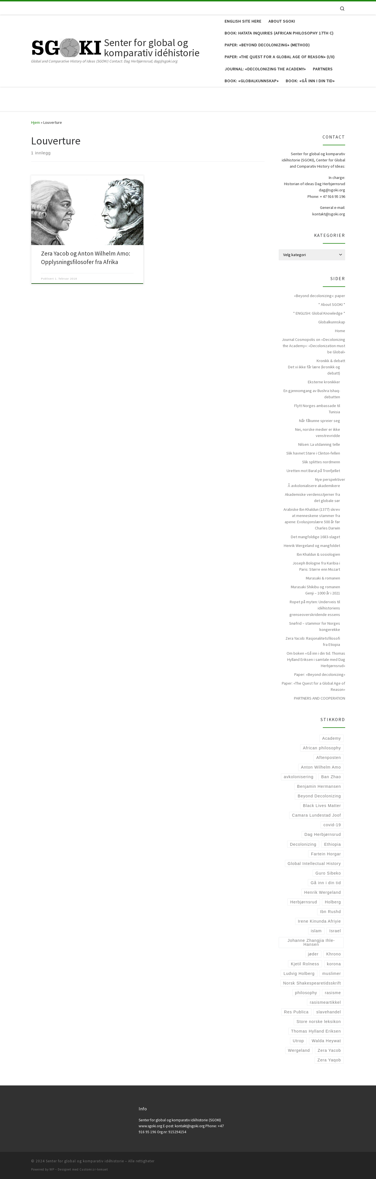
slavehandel (328, 1012)
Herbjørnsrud (303, 902)
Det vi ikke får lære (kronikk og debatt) (314, 370)
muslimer (331, 973)
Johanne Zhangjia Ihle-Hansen (311, 942)
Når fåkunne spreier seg (319, 420)
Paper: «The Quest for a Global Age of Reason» (313, 686)
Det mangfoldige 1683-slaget (315, 536)
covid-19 (332, 825)
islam (316, 931)
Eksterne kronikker (324, 381)
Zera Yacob (329, 1050)
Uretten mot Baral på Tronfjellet (313, 470)
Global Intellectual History (314, 863)
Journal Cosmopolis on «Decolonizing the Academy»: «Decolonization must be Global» (313, 345)
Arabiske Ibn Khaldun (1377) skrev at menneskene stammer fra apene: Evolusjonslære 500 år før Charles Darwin (311, 519)
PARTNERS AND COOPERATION (319, 698)
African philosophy (322, 748)
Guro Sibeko (328, 873)
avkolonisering (298, 777)
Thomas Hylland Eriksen (316, 1031)
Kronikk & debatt (331, 360)
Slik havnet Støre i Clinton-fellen (313, 453)
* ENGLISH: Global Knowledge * (319, 313)
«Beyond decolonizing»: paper (319, 295)
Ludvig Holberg (299, 973)
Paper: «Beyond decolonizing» (319, 674)
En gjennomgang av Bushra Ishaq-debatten (311, 393)
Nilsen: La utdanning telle (319, 444)
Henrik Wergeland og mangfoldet (312, 545)
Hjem (35, 122)
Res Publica (296, 1012)
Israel (335, 931)
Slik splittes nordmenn (321, 461)
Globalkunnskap (331, 322)
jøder (313, 954)
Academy (331, 738)
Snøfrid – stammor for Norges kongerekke (314, 626)
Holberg (333, 902)
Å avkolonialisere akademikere (314, 485)
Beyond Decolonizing (319, 796)
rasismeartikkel (325, 1002)
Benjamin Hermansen (319, 786)
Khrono (333, 954)
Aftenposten (328, 757)
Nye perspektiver (330, 479)
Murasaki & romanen (323, 578)
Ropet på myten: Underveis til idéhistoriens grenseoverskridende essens (314, 608)
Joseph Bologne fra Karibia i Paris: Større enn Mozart (316, 566)
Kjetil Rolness (305, 964)
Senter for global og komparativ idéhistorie (85, 1161)
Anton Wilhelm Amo (321, 767)
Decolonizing (303, 844)
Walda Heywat (326, 1041)
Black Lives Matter (322, 805)
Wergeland (299, 1050)
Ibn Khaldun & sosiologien (318, 554)
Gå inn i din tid (326, 883)
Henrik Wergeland (322, 892)
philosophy (306, 992)
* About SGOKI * (331, 304)
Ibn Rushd (330, 911)
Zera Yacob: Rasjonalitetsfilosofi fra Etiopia (312, 641)
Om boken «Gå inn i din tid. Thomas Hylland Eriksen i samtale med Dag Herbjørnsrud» (316, 659)
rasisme (333, 992)
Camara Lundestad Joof (316, 815)
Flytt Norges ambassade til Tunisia (317, 408)
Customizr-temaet (94, 1169)
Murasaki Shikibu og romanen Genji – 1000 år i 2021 (315, 590)
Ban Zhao (331, 777)
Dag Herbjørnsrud (322, 834)
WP (52, 1169)
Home (340, 330)
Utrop (298, 1041)
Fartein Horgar (326, 854)
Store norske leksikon (318, 1021)
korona (334, 964)
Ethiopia (332, 844)
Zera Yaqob (329, 1060)
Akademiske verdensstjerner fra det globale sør (312, 497)
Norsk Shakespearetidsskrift (312, 983)
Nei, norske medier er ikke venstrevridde (317, 432)
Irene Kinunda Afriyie (319, 921)
